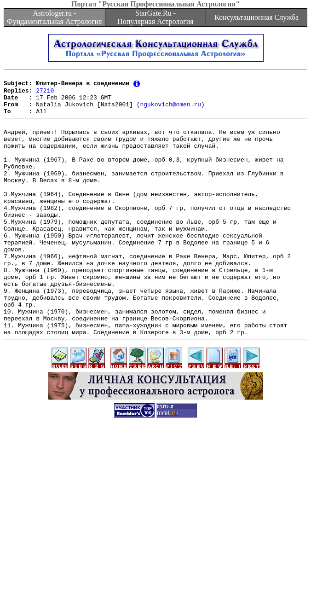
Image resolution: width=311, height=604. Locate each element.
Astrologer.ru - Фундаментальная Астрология (54, 17)
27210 (45, 94)
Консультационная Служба (256, 17)
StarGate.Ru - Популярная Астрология (155, 17)
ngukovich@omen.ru (170, 110)
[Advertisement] (157, 539)
